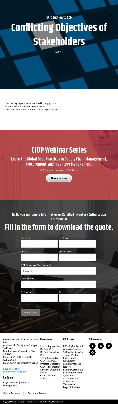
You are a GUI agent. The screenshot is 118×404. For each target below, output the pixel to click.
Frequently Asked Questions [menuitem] (72, 374)
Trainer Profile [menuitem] (71, 354)
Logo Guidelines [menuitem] (71, 387)
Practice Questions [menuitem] (50, 363)
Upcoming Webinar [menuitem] (50, 346)
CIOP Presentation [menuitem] (50, 366)
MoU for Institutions (15, 371)
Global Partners (11, 393)
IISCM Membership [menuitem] (73, 346)
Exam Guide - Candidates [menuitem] (70, 359)
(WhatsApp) (9, 359)
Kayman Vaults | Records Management (16, 384)
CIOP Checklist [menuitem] (48, 375)
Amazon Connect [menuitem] (72, 349)
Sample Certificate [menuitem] (73, 369)
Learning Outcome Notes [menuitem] (50, 371)
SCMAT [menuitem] (44, 378)
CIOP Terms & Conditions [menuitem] (70, 380)
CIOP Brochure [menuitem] (48, 360)
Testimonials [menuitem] (70, 384)
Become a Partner (37, 393)
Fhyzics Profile (11, 368)
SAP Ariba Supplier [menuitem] (73, 351)
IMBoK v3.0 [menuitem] (46, 349)
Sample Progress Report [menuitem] (72, 365)
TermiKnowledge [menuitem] (49, 357)
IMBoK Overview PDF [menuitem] (49, 353)
